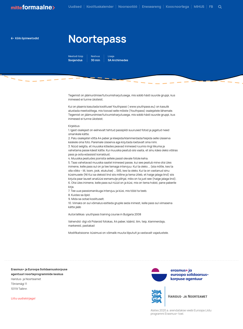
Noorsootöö (127, 6)
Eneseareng (151, 6)
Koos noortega (177, 6)
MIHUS (199, 6)
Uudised (75, 6)
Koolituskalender (100, 6)
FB (211, 6)
